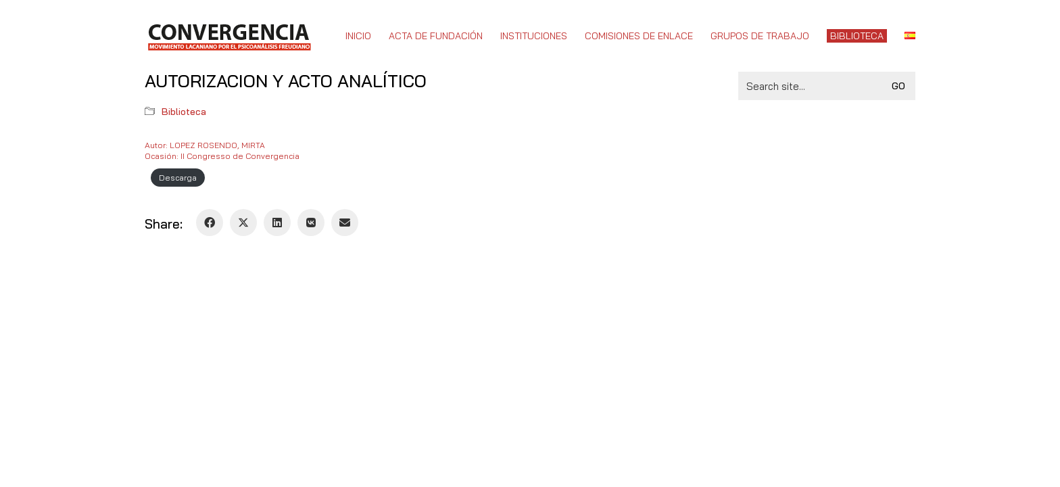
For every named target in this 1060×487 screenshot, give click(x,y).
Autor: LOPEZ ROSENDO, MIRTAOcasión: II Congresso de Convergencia (222, 150)
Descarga (178, 177)
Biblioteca (184, 112)
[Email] (344, 222)
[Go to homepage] (229, 36)
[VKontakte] (310, 222)
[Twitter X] (243, 222)
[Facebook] (209, 222)
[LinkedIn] (277, 222)
